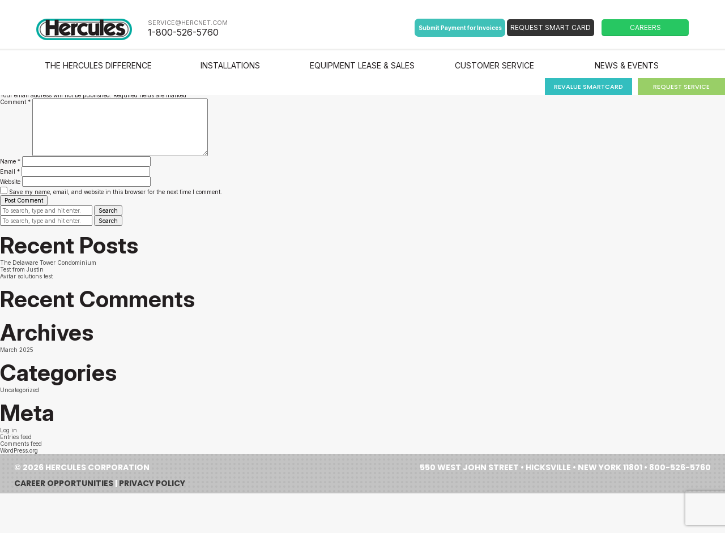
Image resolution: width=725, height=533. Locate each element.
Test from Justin (22, 269)
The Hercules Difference (98, 65)
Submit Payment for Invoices (460, 27)
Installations (230, 65)
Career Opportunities (63, 483)
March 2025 (16, 349)
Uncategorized (19, 389)
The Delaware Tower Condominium (48, 262)
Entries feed (16, 436)
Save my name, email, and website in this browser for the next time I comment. (115, 191)
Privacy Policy (152, 483)
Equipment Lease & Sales (362, 65)
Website (10, 181)
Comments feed (21, 443)
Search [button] (108, 210)
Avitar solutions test (26, 276)
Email (10, 171)
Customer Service (494, 65)
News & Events (627, 65)
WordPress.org (19, 450)
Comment (15, 101)
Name (10, 161)
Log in (8, 430)
